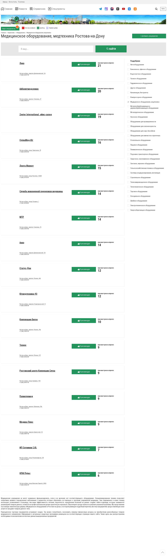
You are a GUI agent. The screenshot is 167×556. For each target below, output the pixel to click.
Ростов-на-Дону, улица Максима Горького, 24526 (33, 484)
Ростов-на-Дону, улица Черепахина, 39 (30, 151)
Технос (23, 345)
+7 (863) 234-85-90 (24, 306)
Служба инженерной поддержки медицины (41, 191)
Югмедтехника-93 (28, 294)
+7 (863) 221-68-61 (24, 460)
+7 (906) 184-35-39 (24, 332)
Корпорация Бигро (29, 320)
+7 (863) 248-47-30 (24, 434)
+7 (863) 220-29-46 (24, 229)
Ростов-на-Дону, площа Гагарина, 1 (29, 202)
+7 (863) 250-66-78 (24, 485)
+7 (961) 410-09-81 (24, 203)
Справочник (41, 8)
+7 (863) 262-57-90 (24, 75)
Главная (7, 8)
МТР (22, 217)
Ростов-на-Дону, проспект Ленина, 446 (30, 279)
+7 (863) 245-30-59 (24, 280)
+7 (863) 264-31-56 (24, 383)
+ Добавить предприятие (148, 36)
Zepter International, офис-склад (36, 115)
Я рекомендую (84, 65)
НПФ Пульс (25, 473)
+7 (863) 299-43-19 (24, 101)
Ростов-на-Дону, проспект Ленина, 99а (30, 330)
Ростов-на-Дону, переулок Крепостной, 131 (31, 432)
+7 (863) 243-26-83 (24, 357)
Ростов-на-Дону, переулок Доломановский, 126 (32, 74)
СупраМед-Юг (26, 140)
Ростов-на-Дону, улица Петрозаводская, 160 (32, 458)
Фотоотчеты (13, 2)
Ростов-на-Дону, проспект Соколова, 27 (30, 99)
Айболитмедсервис (29, 89)
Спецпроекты (62, 8)
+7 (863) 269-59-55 (24, 152)
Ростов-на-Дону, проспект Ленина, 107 (30, 355)
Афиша (5, 2)
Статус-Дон (25, 268)
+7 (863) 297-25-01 (24, 178)
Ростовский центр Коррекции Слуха (37, 371)
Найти (111, 49)
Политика (21, 2)
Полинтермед (26, 396)
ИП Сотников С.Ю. (28, 448)
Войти (163, 9)
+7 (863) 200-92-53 (24, 255)
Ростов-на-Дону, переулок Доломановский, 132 (32, 253)
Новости (23, 8)
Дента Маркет (27, 166)
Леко (22, 63)
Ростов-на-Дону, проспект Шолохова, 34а (31, 407)
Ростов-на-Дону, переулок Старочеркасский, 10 (33, 304)
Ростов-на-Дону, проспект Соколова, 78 (30, 227)
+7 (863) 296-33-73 (24, 408)
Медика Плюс (26, 422)
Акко (22, 243)
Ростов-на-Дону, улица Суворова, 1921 (30, 381)
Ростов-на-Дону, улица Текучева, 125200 (31, 176)
